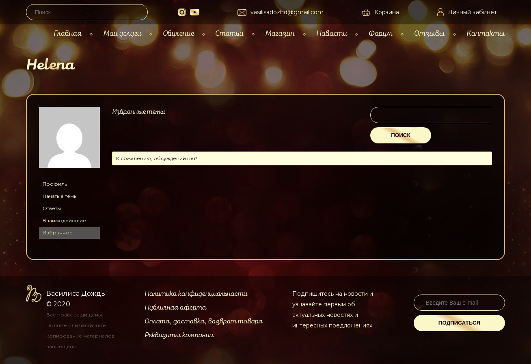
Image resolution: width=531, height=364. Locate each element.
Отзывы (429, 33)
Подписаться (459, 323)
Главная (68, 33)
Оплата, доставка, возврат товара (203, 321)
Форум (381, 33)
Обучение (178, 33)
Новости (331, 33)
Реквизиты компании (179, 335)
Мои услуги (122, 33)
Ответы (52, 208)
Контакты (485, 33)
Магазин (280, 33)
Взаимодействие (64, 220)
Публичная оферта (175, 307)
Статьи (229, 33)
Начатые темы (60, 196)
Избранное (58, 233)
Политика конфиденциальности (196, 293)
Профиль (55, 184)
